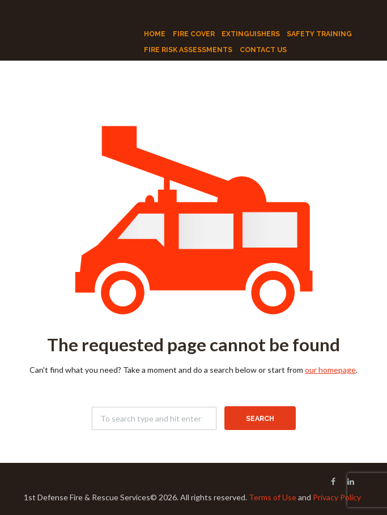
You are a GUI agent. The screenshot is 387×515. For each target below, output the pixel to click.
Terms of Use (272, 497)
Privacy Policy (337, 497)
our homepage (330, 369)
